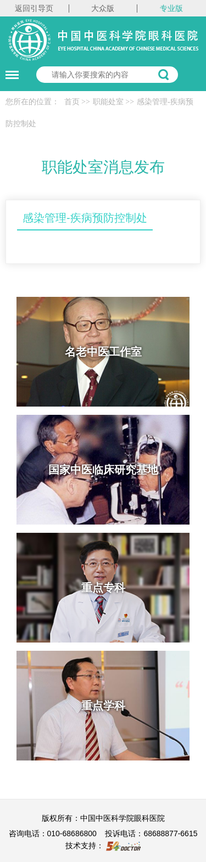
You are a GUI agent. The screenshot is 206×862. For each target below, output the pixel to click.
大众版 (102, 8)
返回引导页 (34, 8)
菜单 (9, 69)
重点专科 (103, 588)
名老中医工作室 (103, 352)
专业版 (171, 8)
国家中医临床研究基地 (103, 470)
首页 (72, 102)
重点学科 (103, 706)
